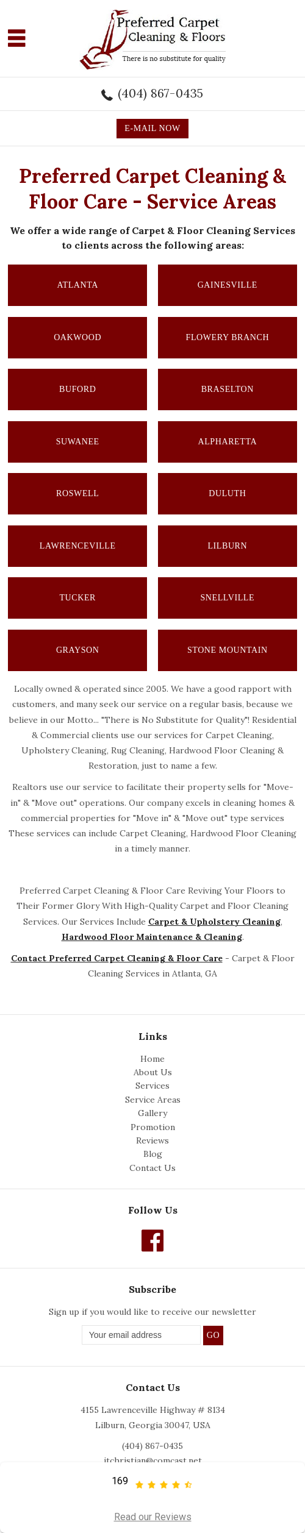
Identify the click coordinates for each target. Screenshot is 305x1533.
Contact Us (152, 1167)
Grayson (77, 650)
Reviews (152, 1140)
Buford (77, 389)
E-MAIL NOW (152, 128)
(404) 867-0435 (161, 93)
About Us (153, 1072)
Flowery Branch (228, 337)
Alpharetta (227, 441)
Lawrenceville (78, 545)
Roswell (77, 493)
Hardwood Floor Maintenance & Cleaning (152, 936)
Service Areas (153, 1099)
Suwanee (77, 441)
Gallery (152, 1113)
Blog (152, 1153)
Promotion (153, 1127)
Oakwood (77, 337)
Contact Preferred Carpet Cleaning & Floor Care (117, 958)
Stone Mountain (227, 650)
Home (152, 1058)
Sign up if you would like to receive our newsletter (152, 1311)
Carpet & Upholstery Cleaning (214, 921)
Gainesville (227, 285)
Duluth (227, 493)
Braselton (227, 389)
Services (152, 1085)
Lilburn (227, 545)
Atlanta (77, 285)
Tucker (77, 597)
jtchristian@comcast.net (153, 1460)
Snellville (227, 597)
